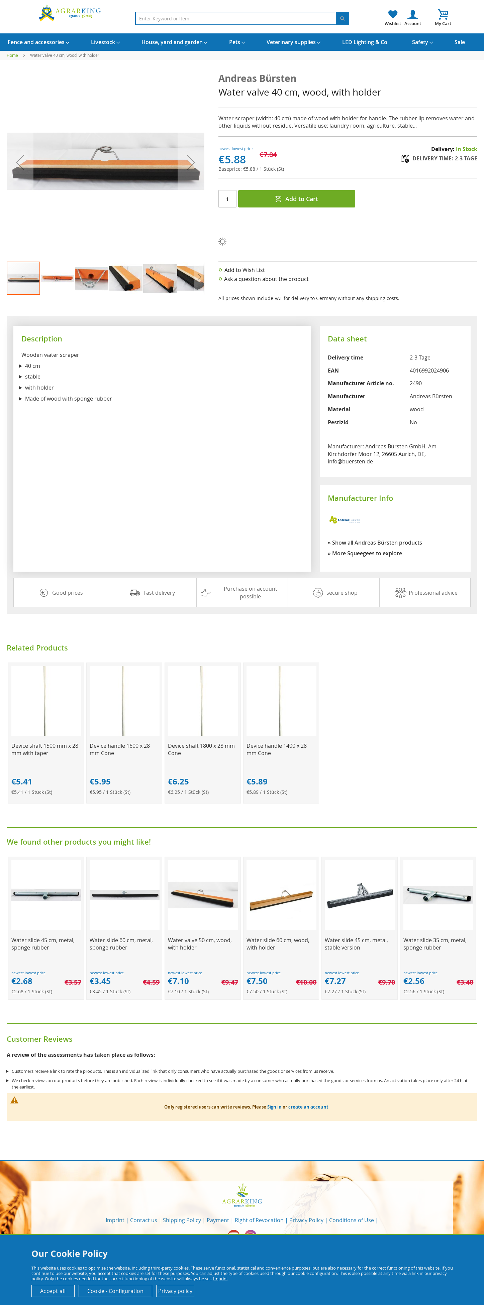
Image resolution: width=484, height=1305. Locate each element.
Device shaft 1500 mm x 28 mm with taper (44, 749)
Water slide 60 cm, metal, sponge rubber (121, 943)
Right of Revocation (259, 1220)
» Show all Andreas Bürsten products (375, 542)
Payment (218, 1220)
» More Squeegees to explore (365, 553)
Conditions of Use (351, 1220)
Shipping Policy (182, 1220)
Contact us (143, 1220)
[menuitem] (36, 42)
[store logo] (71, 12)
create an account (308, 1107)
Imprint (115, 1220)
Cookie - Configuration (115, 1291)
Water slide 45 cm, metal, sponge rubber (43, 943)
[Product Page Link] (46, 734)
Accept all (53, 1291)
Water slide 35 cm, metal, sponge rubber (435, 943)
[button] (58, 278)
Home (12, 55)
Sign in (274, 1107)
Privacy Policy (306, 1220)
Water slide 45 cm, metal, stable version (356, 943)
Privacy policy (175, 1291)
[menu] (242, 42)
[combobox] (242, 18)
